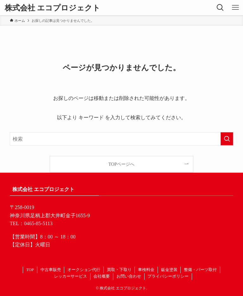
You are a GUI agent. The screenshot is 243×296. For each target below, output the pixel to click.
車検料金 (146, 270)
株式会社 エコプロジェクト (52, 7)
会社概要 (101, 276)
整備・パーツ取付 (200, 270)
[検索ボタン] (220, 7)
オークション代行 (83, 270)
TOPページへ (122, 164)
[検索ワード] (122, 138)
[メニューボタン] (235, 7)
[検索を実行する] (227, 138)
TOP (30, 270)
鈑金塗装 (169, 270)
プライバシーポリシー (168, 276)
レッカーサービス (70, 276)
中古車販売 (50, 270)
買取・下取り (119, 270)
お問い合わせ (128, 276)
